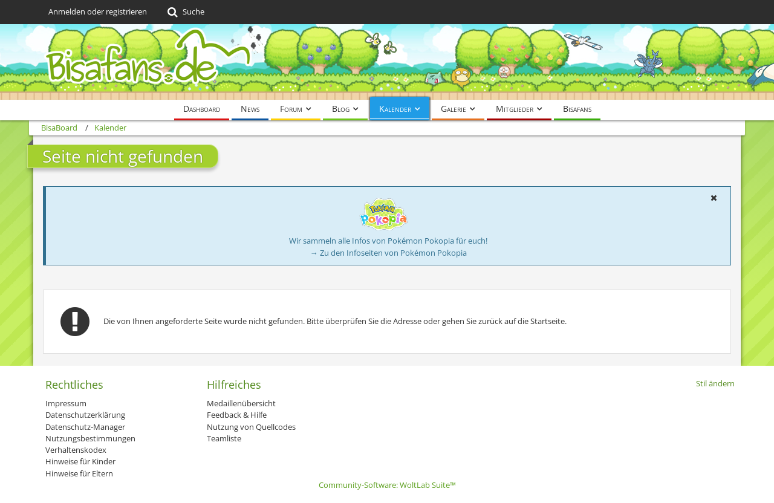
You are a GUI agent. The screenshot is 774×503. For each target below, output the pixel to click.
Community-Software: (387, 484)
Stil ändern (715, 383)
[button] (713, 198)
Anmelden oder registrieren (97, 11)
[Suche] (184, 12)
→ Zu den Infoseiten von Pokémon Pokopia (388, 252)
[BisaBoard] (387, 62)
